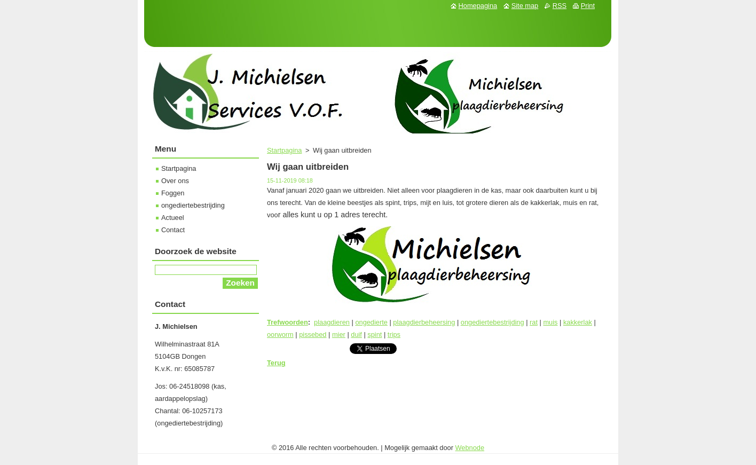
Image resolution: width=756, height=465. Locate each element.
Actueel (172, 218)
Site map (525, 6)
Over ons (175, 181)
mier (338, 334)
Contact (173, 230)
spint (374, 334)
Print (588, 6)
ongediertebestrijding (492, 322)
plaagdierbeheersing (424, 322)
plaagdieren (332, 322)
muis (550, 322)
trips (394, 334)
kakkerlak (577, 322)
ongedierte (371, 322)
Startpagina (284, 150)
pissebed (312, 334)
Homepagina (478, 6)
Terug (276, 363)
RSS (559, 6)
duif (356, 334)
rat (534, 322)
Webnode (470, 448)
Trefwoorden (287, 322)
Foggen (172, 193)
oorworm (280, 334)
